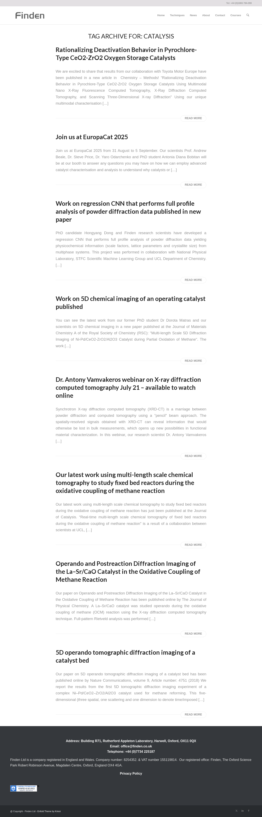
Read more (193, 118)
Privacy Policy (131, 773)
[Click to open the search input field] (248, 15)
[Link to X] (236, 811)
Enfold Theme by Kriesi (49, 811)
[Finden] (29, 15)
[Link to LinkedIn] (242, 811)
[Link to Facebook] (249, 811)
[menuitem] (161, 15)
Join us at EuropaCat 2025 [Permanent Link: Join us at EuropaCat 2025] (92, 136)
